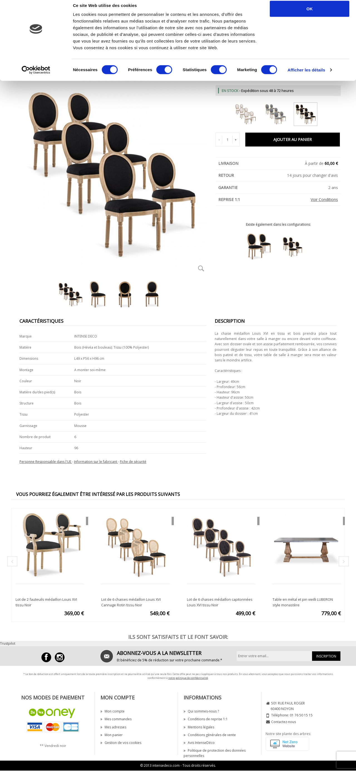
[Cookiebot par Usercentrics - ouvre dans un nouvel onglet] (36, 76)
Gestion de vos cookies (120, 742)
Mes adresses (113, 727)
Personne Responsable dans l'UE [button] (45, 461)
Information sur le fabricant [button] (96, 461)
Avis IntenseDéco (199, 742)
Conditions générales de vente (210, 735)
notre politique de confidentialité (188, 678)
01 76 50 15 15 (301, 715)
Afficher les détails (306, 76)
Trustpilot (7, 643)
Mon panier (111, 735)
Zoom (201, 268)
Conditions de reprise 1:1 (206, 719)
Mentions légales (199, 727)
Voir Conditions (324, 199)
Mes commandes (116, 719)
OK (309, 14)
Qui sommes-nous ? (201, 711)
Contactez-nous (283, 721)
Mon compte (112, 711)
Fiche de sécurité (133, 461)
